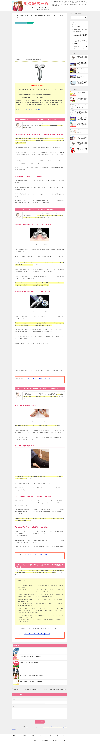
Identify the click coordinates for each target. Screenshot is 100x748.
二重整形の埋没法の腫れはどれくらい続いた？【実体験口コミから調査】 (82, 137)
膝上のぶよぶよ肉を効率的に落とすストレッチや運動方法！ (30, 656)
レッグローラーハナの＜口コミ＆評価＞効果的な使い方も (30, 662)
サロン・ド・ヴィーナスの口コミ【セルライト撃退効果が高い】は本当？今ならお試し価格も (79, 42)
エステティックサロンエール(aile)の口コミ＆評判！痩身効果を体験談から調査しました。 (82, 125)
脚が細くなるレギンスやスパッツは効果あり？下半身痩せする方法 (31, 681)
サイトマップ (63, 740)
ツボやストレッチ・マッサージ (20, 22)
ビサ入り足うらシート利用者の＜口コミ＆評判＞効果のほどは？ (82, 106)
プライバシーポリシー (54, 740)
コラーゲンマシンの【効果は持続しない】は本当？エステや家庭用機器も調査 (79, 36)
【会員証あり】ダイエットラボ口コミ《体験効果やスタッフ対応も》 (82, 76)
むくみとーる (81, 92)
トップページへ (37, 740)
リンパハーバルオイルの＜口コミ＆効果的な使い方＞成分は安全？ (31, 675)
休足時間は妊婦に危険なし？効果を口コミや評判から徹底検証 (82, 112)
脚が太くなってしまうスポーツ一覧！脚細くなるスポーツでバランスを (82, 149)
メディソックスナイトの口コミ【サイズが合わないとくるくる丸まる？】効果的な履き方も (82, 119)
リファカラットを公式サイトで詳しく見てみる (29, 109)
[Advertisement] (40, 41)
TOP (16, 735)
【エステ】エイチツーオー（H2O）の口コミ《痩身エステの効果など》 (82, 63)
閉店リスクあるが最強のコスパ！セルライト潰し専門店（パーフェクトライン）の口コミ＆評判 (82, 70)
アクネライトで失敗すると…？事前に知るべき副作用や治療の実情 (82, 131)
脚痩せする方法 (30, 22)
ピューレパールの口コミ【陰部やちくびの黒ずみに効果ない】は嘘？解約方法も (82, 82)
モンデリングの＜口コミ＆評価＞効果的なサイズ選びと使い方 (55, 689)
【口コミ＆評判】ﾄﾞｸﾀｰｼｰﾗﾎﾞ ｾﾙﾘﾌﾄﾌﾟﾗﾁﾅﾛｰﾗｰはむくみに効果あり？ (25, 689)
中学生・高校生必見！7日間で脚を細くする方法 (28, 668)
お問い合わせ (45, 740)
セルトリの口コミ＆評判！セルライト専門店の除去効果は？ (82, 99)
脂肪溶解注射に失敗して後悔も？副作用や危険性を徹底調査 (82, 57)
